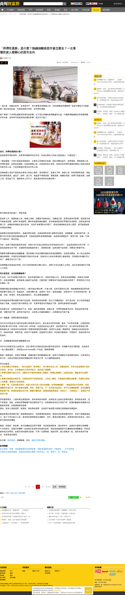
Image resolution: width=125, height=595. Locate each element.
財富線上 (6, 58)
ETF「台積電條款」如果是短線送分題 (62, 523)
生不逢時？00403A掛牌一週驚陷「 (61, 520)
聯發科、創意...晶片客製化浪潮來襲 (14, 520)
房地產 (2, 575)
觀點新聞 (2, 571)
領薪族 (98, 173)
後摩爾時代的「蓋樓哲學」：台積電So (15, 510)
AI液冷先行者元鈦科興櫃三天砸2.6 (14, 513)
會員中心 (47, 571)
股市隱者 (11, 440)
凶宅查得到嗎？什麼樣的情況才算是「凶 (16, 516)
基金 (11, 575)
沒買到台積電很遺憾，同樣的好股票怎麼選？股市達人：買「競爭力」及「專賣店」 (34, 452)
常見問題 (47, 573)
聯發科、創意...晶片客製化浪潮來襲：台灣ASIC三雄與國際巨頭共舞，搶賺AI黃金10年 (109, 91)
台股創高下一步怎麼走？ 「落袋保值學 (15, 523)
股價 (11, 493)
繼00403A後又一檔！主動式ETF (60, 516)
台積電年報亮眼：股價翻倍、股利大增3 (62, 510)
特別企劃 (12, 577)
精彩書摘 (2, 579)
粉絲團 (100, 3)
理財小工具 (35, 571)
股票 (11, 573)
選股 (23, 571)
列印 (89, 497)
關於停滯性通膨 (38, 440)
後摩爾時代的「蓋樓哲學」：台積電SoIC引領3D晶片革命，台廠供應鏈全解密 (109, 82)
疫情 (15, 493)
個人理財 (2, 577)
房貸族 (109, 173)
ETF (11, 571)
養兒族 (120, 173)
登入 (121, 3)
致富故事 (2, 573)
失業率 (7, 493)
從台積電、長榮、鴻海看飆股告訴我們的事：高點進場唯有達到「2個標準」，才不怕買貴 (37, 449)
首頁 (4, 9)
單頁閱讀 (62, 487)
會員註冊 (116, 3)
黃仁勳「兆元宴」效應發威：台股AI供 (62, 513)
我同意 (88, 590)
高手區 (109, 184)
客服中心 (57, 571)
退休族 (98, 184)
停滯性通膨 (21, 493)
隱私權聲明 (57, 590)
